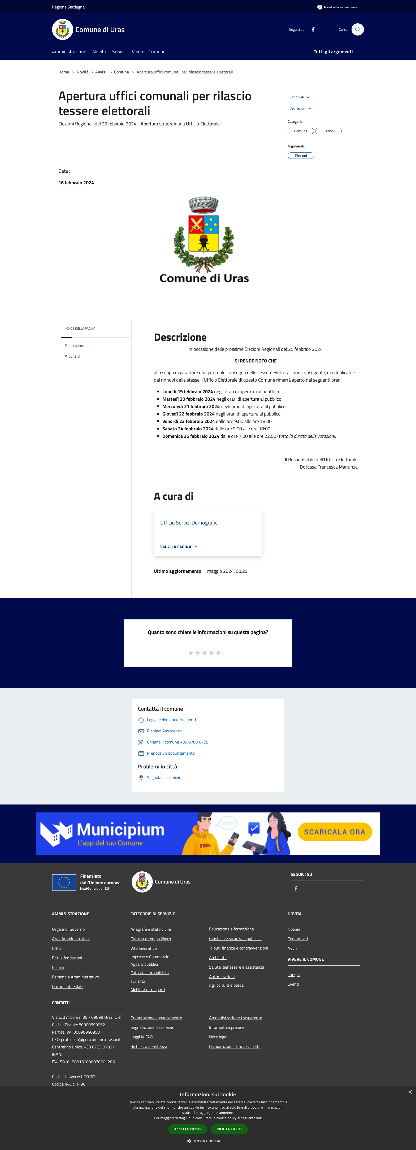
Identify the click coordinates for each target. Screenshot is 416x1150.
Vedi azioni (301, 108)
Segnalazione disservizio (152, 1027)
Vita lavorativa (144, 948)
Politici (58, 967)
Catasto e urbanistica (150, 972)
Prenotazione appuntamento (156, 1018)
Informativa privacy (226, 1027)
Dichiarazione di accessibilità (235, 1046)
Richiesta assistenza (149, 1046)
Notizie (294, 929)
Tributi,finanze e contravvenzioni (238, 948)
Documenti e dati (67, 986)
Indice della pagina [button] (80, 328)
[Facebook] (310, 29)
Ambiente (218, 957)
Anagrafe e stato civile (151, 929)
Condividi (300, 97)
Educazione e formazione (231, 929)
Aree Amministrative (71, 938)
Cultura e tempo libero (151, 938)
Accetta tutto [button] (187, 1129)
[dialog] (208, 1118)
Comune (121, 72)
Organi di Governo (68, 929)
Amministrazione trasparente (235, 1018)
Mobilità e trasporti (148, 989)
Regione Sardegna (68, 7)
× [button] (410, 1092)
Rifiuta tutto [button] (229, 1129)
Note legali (218, 1037)
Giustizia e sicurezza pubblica (235, 938)
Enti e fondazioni (67, 958)
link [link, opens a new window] (259, 1118)
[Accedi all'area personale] (337, 7)
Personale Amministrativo (75, 977)
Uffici (56, 948)
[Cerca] (357, 29)
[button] (208, 1141)
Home (63, 72)
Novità (83, 72)
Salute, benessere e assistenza (236, 967)
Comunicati (298, 938)
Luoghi (294, 974)
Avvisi (100, 72)
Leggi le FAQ (142, 1037)
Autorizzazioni (222, 976)
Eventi (293, 984)
